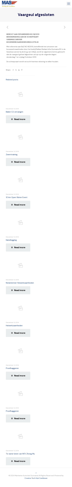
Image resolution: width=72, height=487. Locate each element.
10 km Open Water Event (16, 197)
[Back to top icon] (36, 473)
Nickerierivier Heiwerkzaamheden (20, 283)
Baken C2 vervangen (14, 112)
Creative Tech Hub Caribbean (36, 478)
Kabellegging (11, 240)
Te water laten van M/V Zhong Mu (20, 454)
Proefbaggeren (12, 368)
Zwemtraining (11, 154)
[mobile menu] (69, 4)
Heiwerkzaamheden (14, 325)
